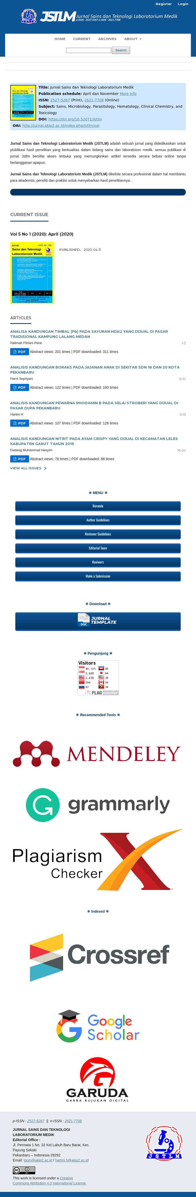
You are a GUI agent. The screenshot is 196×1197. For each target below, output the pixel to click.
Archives (107, 39)
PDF (21, 352)
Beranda (98, 505)
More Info (128, 94)
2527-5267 (60, 100)
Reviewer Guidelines (98, 533)
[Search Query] (88, 50)
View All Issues (25, 468)
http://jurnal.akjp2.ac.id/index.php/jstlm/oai (61, 126)
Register (164, 4)
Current (82, 39)
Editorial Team (98, 548)
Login (183, 4)
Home (60, 39)
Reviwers (98, 562)
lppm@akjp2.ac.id (38, 1160)
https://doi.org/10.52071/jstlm (75, 119)
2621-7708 (94, 100)
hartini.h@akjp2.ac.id (72, 1160)
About (131, 39)
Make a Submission (98, 576)
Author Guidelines (98, 519)
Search (120, 50)
